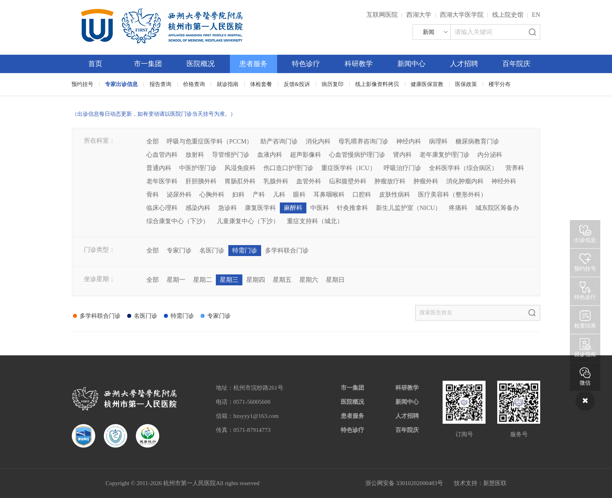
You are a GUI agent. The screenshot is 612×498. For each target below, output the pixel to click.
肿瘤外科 (425, 181)
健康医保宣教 (427, 84)
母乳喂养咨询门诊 (363, 141)
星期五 (282, 279)
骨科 (152, 194)
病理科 (438, 141)
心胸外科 (211, 194)
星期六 (308, 279)
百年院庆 (516, 64)
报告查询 (160, 84)
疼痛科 (458, 207)
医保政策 (466, 84)
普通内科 (158, 168)
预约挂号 (82, 84)
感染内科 (197, 207)
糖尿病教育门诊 (477, 141)
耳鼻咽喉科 (329, 194)
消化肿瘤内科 (465, 181)
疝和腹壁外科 (347, 181)
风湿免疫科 (240, 168)
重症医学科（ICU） (348, 168)
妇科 (238, 194)
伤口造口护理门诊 (288, 168)
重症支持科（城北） (315, 221)
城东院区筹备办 (497, 207)
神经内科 (408, 141)
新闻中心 (411, 64)
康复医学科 (260, 207)
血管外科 (308, 181)
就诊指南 (227, 84)
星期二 (202, 279)
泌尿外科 (179, 194)
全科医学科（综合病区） (463, 168)
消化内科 (318, 141)
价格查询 (194, 84)
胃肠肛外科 (240, 181)
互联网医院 (382, 14)
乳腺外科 (275, 181)
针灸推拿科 (352, 207)
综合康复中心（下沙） (177, 221)
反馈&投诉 (297, 84)
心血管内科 (162, 154)
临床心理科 (162, 207)
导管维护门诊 (230, 154)
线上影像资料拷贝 (377, 84)
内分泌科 (489, 154)
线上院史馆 (507, 14)
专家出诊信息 (121, 84)
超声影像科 (305, 154)
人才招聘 (464, 64)
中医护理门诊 (198, 168)
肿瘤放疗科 (390, 181)
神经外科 (503, 181)
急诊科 (227, 207)
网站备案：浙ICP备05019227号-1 (312, 483)
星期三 (229, 279)
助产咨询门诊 (279, 141)
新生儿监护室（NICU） (408, 207)
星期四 (255, 279)
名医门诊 (211, 250)
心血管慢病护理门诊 (357, 154)
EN (536, 14)
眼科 (299, 194)
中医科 (319, 207)
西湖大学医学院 (462, 14)
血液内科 (269, 154)
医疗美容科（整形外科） (452, 194)
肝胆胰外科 (201, 181)
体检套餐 (261, 84)
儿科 (279, 194)
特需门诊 (244, 250)
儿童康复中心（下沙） (248, 221)
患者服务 (253, 64)
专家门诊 (179, 250)
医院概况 (201, 64)
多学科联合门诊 (287, 250)
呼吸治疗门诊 (402, 168)
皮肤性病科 (394, 194)
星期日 (335, 279)
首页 (95, 64)
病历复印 (332, 84)
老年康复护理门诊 (445, 154)
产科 (259, 194)
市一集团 (148, 64)
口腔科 (361, 194)
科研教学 (359, 64)
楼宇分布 (500, 84)
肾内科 (402, 154)
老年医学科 (162, 181)
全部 (152, 141)
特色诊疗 (306, 64)
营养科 (514, 168)
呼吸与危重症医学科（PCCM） (210, 141)
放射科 (194, 154)
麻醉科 (293, 207)
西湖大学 (418, 14)
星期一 (176, 279)
